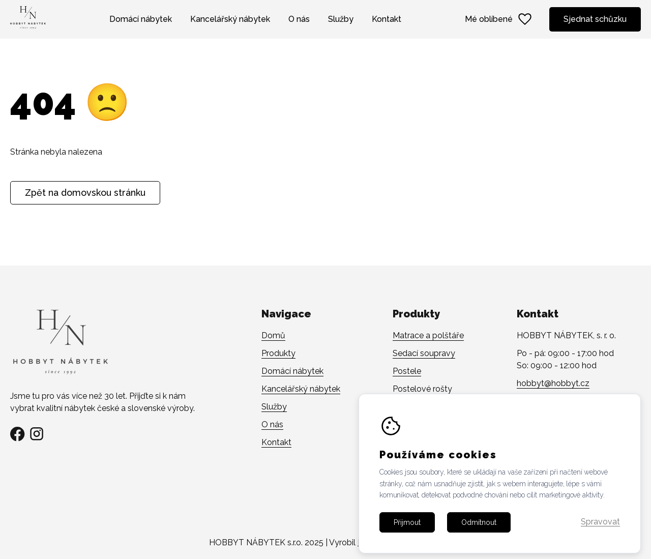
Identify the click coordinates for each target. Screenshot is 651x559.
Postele (407, 371)
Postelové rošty (422, 389)
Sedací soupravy (424, 353)
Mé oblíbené (499, 19)
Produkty (278, 353)
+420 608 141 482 (550, 401)
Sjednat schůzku (595, 19)
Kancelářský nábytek (230, 19)
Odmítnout (478, 535)
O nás (299, 19)
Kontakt (386, 19)
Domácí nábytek (140, 19)
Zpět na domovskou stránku (85, 192)
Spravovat (600, 535)
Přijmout (407, 535)
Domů (273, 335)
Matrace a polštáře (428, 335)
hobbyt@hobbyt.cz (553, 383)
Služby (340, 19)
